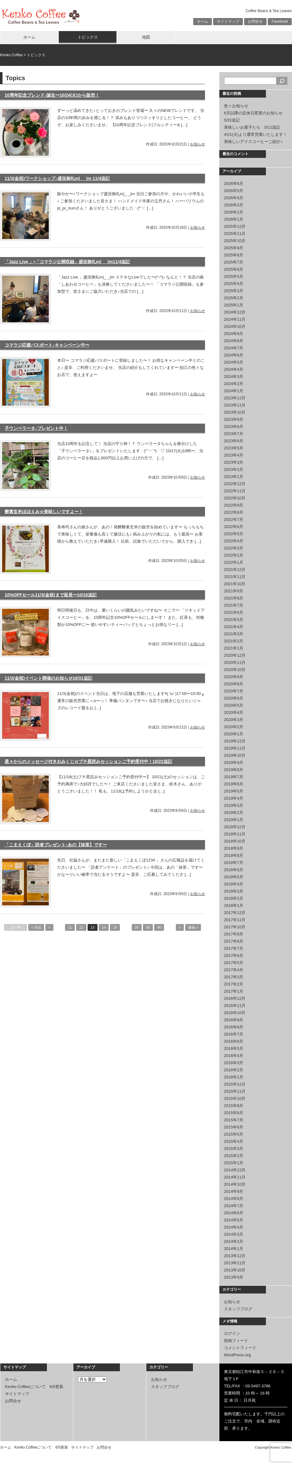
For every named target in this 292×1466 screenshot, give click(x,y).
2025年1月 (233, 305)
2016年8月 (233, 1027)
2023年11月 (234, 405)
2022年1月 (233, 562)
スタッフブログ (238, 1309)
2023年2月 (233, 469)
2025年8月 (233, 255)
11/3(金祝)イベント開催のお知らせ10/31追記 (48, 678)
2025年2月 (233, 298)
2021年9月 (233, 591)
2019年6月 (233, 784)
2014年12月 (234, 1170)
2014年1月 (233, 1248)
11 (70, 927)
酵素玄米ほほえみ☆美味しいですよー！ (44, 511)
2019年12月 (234, 741)
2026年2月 (233, 212)
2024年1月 (233, 390)
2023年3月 (233, 462)
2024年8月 (233, 340)
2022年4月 (233, 541)
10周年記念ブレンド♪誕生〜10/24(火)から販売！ (52, 95)
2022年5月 (233, 533)
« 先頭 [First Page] (36, 927)
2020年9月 (233, 676)
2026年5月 (233, 190)
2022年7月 (233, 519)
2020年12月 (234, 655)
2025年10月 (234, 240)
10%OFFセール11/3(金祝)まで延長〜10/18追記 (51, 594)
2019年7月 (233, 776)
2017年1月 (233, 991)
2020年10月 (234, 669)
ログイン (232, 1333)
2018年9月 (233, 848)
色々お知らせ (236, 105)
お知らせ (197, 144)
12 (81, 927)
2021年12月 (234, 569)
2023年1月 (233, 476)
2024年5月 (233, 362)
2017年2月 (233, 984)
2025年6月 (233, 269)
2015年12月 (234, 1084)
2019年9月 (233, 762)
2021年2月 (233, 641)
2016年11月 (234, 1005)
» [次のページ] (180, 927)
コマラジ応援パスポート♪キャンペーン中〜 (47, 344)
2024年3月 (233, 376)
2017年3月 (233, 977)
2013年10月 (234, 1270)
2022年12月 (234, 483)
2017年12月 (234, 912)
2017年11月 (234, 919)
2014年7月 (233, 1205)
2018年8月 (233, 855)
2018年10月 (234, 841)
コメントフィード (240, 1347)
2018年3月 (233, 891)
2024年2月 (233, 383)
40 (159, 927)
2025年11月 (234, 233)
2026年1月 (233, 219)
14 (104, 927)
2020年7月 (233, 691)
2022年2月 (233, 555)
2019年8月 (233, 769)
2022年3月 (233, 548)
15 (115, 927)
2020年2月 (233, 726)
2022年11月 (234, 491)
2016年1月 (233, 1077)
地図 (146, 37)
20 (137, 927)
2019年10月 (234, 755)
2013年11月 (234, 1263)
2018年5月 (233, 877)
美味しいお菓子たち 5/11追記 (252, 127)
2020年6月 (233, 698)
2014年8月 (233, 1198)
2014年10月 (234, 1184)
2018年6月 (233, 869)
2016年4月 (233, 1055)
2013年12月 (234, 1255)
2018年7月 (233, 862)
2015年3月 (233, 1148)
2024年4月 (233, 369)
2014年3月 (233, 1234)
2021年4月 (233, 626)
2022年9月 (233, 505)
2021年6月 (233, 612)
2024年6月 (233, 355)
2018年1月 (233, 905)
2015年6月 (233, 1127)
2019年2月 (233, 812)
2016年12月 (234, 998)
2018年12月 (234, 827)
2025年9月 (233, 248)
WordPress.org (237, 1355)
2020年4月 (233, 712)
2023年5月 (233, 448)
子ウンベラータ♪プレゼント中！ (36, 428)
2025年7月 (233, 262)
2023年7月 (233, 433)
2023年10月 (234, 412)
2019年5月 (233, 791)
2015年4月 (233, 1141)
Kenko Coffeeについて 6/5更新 (34, 1386)
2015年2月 (233, 1155)
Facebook (279, 21)
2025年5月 (233, 276)
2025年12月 (234, 226)
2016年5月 (233, 1048)
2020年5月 (233, 705)
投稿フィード (236, 1340)
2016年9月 (233, 1020)
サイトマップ (228, 21)
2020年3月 (233, 719)
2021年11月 (234, 576)
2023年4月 (233, 455)
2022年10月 (234, 498)
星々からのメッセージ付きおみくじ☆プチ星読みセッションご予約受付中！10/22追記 (88, 761)
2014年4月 (233, 1227)
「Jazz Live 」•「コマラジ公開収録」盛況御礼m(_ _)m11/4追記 (67, 261)
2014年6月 (233, 1213)
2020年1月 (233, 734)
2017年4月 (233, 969)
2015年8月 (233, 1112)
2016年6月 (233, 1041)
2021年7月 (233, 605)
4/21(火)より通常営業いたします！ (255, 134)
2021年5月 (233, 619)
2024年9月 (233, 333)
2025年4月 (233, 283)
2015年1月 (233, 1162)
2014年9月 (233, 1191)
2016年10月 (234, 1012)
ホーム (202, 21)
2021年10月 (234, 583)
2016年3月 (233, 1062)
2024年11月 (234, 319)
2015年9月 (233, 1105)
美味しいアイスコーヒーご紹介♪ (253, 141)
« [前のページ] (49, 927)
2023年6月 (233, 441)
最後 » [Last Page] (193, 927)
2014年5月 (233, 1220)
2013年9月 (233, 1277)
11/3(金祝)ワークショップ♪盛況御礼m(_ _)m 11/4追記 (57, 178)
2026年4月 (233, 197)
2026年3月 (233, 205)
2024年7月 (233, 348)
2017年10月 (234, 927)
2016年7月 (233, 1034)
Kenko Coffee (11, 55)
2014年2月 (233, 1241)
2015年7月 (233, 1120)
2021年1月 (233, 648)
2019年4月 (233, 798)
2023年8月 (233, 426)
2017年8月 (233, 941)
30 (148, 927)
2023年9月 (233, 419)
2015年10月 (234, 1098)
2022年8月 (233, 512)
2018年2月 (233, 898)
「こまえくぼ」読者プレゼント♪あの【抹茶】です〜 (56, 844)
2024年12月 (234, 312)
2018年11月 (234, 834)
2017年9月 (233, 934)
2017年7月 (233, 948)
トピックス (88, 37)
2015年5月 (233, 1134)
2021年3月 (233, 634)
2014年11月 (234, 1177)
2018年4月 (233, 884)
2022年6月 (233, 526)
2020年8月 (233, 684)
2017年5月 (233, 962)
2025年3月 (233, 290)
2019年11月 (234, 748)
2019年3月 (233, 805)
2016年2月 (233, 1070)
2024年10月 (234, 326)
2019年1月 (233, 819)
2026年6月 (233, 183)
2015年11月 (234, 1091)
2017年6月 (233, 955)
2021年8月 (233, 598)
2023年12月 (234, 398)
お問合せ (255, 21)
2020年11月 (234, 662)
